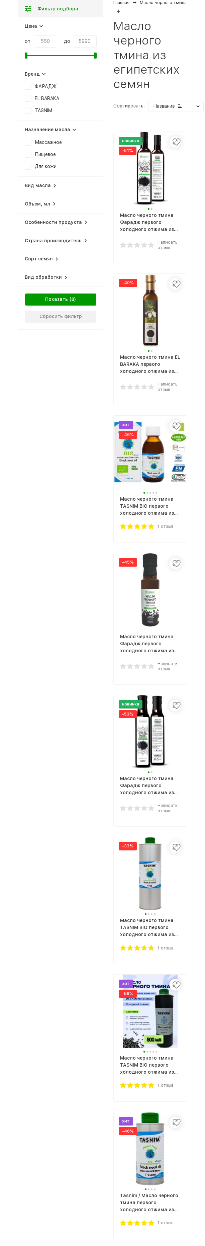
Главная (121, 2)
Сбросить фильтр (60, 316)
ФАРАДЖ (46, 86)
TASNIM (43, 110)
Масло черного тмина (163, 2)
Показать (56, 299)
